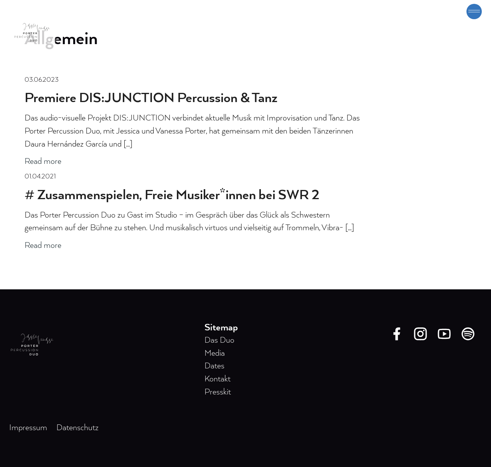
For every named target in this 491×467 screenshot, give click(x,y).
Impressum (28, 427)
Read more (43, 161)
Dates (214, 366)
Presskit (217, 392)
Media (214, 353)
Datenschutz (77, 427)
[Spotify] (468, 334)
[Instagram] (420, 334)
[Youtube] (444, 334)
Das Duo (219, 340)
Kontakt (217, 379)
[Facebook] (396, 334)
